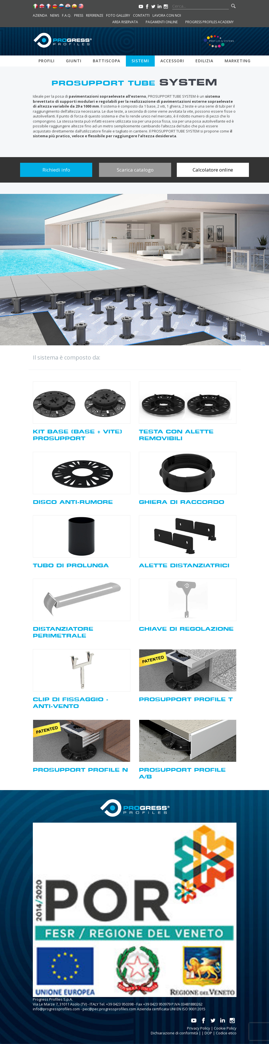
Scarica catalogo (135, 169)
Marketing (238, 60)
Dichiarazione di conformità (174, 1033)
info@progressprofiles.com (56, 1008)
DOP (208, 1033)
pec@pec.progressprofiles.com (109, 1008)
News (54, 15)
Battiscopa (106, 60)
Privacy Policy (198, 1028)
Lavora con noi (166, 15)
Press (78, 15)
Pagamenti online (162, 22)
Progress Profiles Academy (209, 22)
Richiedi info (56, 169)
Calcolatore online (213, 169)
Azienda (40, 15)
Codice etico (226, 1033)
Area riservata (125, 22)
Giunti (73, 60)
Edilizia (204, 60)
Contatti (141, 15)
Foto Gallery (118, 15)
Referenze (94, 15)
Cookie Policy (225, 1028)
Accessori (172, 60)
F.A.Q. (66, 15)
